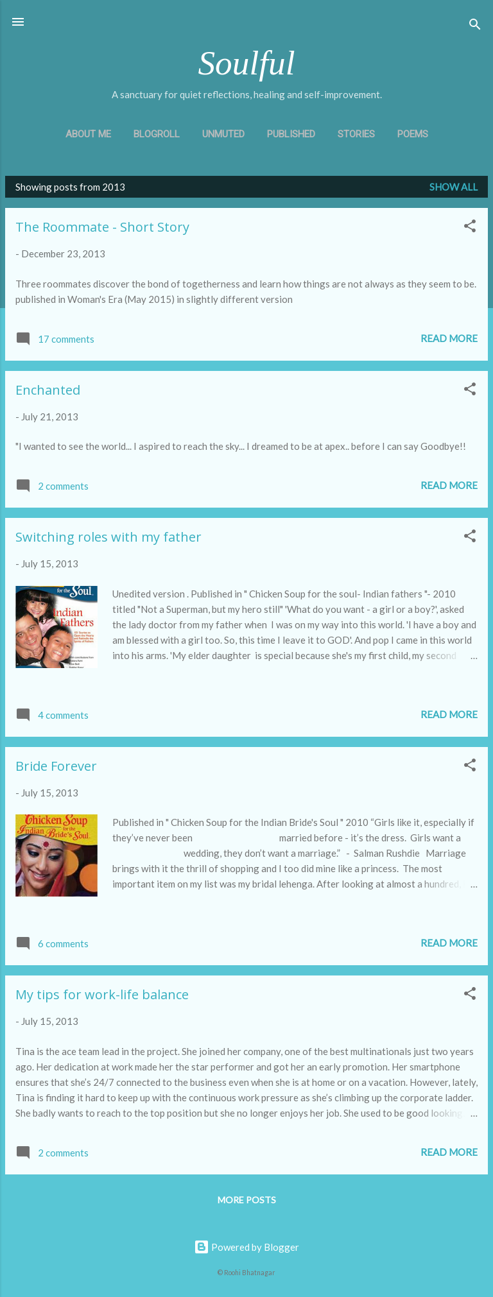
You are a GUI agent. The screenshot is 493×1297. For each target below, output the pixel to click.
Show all (453, 187)
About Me (88, 134)
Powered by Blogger (246, 1247)
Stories (356, 134)
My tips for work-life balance (102, 994)
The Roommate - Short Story (102, 227)
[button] (470, 227)
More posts (247, 1199)
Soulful (246, 63)
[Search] (475, 26)
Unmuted (223, 134)
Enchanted (47, 390)
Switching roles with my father (108, 536)
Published (291, 134)
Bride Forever (56, 766)
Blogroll (157, 134)
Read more (449, 338)
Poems (412, 134)
